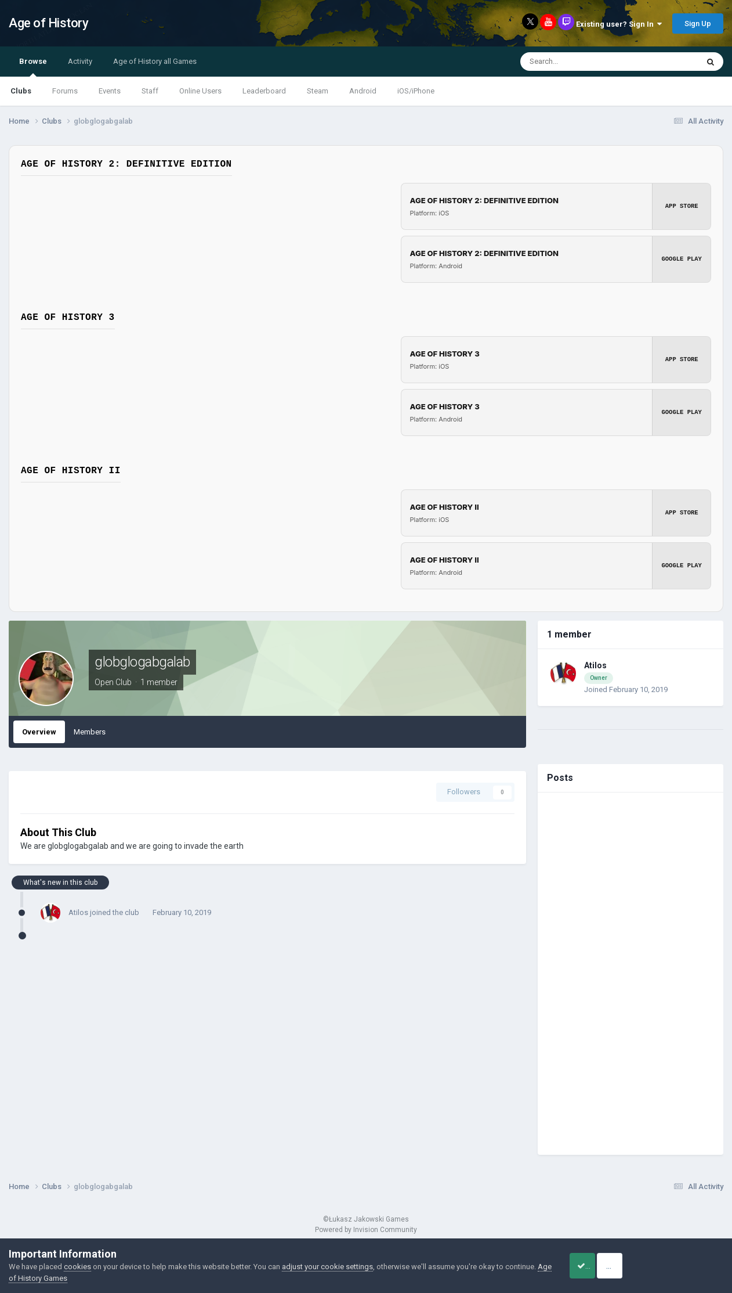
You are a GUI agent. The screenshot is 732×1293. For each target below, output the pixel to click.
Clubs (20, 91)
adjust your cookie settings (327, 1266)
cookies (77, 1266)
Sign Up (697, 23)
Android (362, 91)
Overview (39, 731)
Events (110, 91)
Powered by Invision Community (366, 1230)
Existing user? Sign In (619, 24)
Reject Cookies (683, 1265)
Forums (65, 91)
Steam (317, 91)
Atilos (78, 912)
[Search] (583, 61)
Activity (80, 61)
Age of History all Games (155, 61)
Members (90, 731)
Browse (33, 67)
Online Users (200, 91)
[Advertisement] (630, 973)
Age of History (48, 23)
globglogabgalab (142, 662)
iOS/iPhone (415, 91)
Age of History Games (78, 1278)
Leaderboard (264, 91)
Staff (150, 91)
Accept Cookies (596, 1265)
